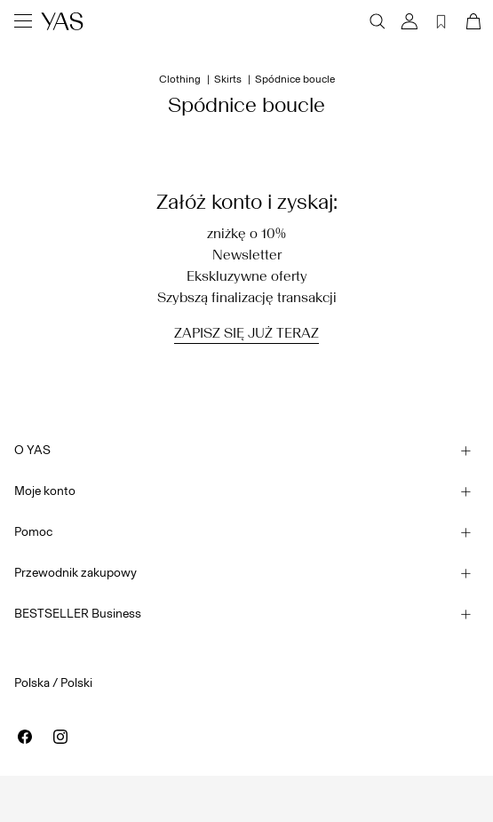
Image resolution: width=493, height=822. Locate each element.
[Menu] (23, 21)
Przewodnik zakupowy (75, 572)
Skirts (228, 79)
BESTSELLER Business (77, 613)
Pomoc (33, 531)
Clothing (180, 79)
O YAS (32, 450)
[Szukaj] (377, 21)
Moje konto (45, 491)
